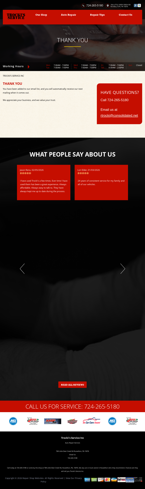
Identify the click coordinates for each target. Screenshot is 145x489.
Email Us (72, 454)
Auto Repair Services (72, 443)
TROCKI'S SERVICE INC (13, 75)
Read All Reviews (72, 384)
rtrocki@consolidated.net (119, 115)
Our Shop (41, 14)
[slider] (25, 173)
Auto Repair (68, 14)
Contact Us (125, 14)
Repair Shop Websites (33, 478)
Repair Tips (97, 14)
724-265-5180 (94, 5)
